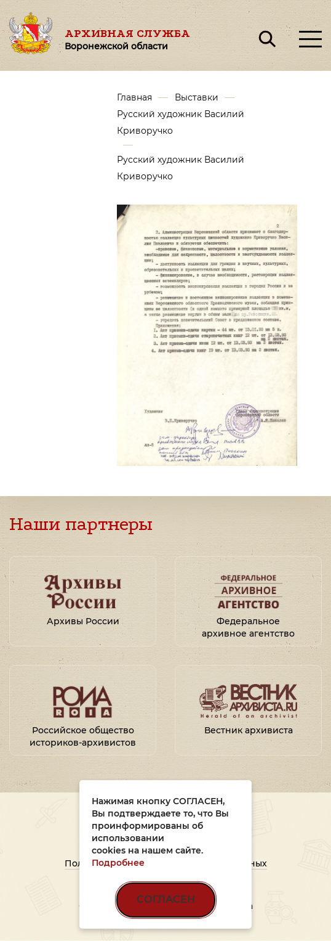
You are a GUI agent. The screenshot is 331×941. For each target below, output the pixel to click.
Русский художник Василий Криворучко (180, 122)
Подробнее (118, 862)
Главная (134, 97)
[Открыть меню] (310, 39)
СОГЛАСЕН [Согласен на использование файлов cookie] (166, 899)
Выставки (196, 97)
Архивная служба (127, 39)
